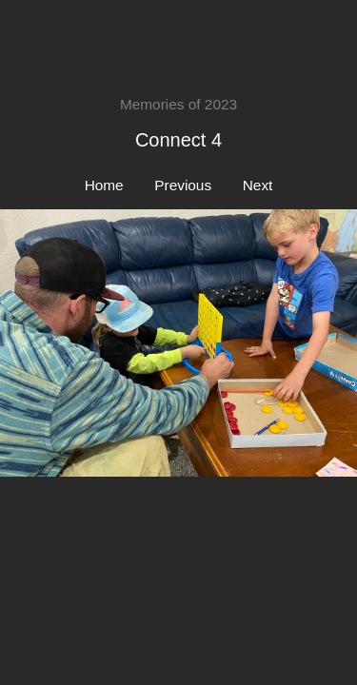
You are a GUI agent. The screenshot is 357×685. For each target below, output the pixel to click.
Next (258, 185)
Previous (182, 185)
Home (104, 185)
